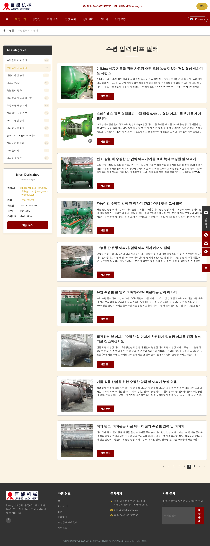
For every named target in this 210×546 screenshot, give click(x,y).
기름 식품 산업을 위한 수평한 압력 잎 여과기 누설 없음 (137, 382)
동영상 (36, 19)
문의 (202, 6)
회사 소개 (52, 19)
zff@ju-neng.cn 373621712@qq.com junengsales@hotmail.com (34, 191)
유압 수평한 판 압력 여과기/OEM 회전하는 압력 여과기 (137, 292)
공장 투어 (70, 19)
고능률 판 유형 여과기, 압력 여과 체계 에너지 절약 (133, 248)
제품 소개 (20, 19)
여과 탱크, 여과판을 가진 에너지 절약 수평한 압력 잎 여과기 (140, 426)
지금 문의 (27, 225)
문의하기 (62, 517)
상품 (11, 30)
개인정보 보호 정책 (68, 522)
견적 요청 (120, 19)
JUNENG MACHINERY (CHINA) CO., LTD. (106, 541)
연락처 (104, 19)
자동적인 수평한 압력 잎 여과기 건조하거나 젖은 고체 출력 (139, 203)
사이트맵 (62, 527)
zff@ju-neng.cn (134, 6)
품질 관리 (88, 19)
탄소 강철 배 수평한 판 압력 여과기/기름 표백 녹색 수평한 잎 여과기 (146, 159)
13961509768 (27, 200)
